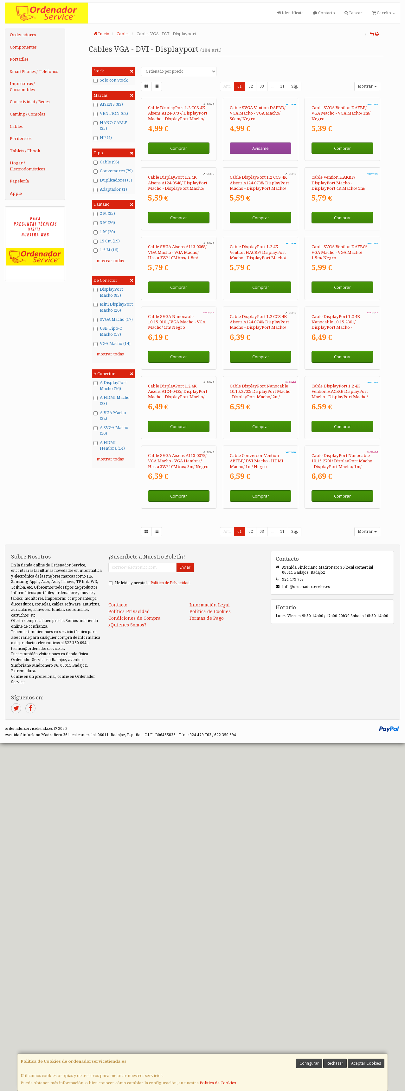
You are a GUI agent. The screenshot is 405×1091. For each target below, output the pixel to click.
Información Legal (210, 952)
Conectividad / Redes (29, 101)
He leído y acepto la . (152, 931)
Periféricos (20, 138)
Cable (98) (106, 162)
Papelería (19, 181)
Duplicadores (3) (112, 180)
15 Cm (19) (106, 241)
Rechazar (335, 1063)
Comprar (178, 206)
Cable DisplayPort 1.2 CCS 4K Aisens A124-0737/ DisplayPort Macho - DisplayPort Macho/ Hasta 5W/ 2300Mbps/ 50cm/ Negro (177, 176)
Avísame (260, 206)
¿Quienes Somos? (127, 972)
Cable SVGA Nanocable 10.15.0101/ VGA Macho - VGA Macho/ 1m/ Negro (176, 554)
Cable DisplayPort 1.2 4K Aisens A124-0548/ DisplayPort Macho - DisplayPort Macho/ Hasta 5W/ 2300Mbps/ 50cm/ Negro (177, 304)
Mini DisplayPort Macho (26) (113, 307)
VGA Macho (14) (112, 343)
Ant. (227, 86)
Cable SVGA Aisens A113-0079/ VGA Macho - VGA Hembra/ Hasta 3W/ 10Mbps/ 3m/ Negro (178, 809)
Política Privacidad (129, 959)
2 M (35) (104, 213)
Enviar (185, 915)
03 (262, 86)
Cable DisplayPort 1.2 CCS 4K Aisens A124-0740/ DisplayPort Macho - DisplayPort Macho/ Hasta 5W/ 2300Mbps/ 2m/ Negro (259, 559)
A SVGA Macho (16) (110, 430)
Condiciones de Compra (134, 966)
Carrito (383, 12)
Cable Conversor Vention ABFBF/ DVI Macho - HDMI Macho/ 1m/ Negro (256, 809)
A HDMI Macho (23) (111, 400)
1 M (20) (104, 232)
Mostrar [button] (367, 86)
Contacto (324, 12)
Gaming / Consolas (27, 114)
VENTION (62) (110, 113)
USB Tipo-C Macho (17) (107, 331)
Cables (16, 126)
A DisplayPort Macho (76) (110, 385)
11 (282, 86)
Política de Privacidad (170, 931)
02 (250, 86)
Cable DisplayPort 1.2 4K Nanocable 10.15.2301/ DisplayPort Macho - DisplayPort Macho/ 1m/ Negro (336, 559)
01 (239, 86)
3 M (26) (104, 222)
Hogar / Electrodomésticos (27, 166)
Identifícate (290, 12)
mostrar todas (110, 260)
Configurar (309, 1063)
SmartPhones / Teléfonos (34, 71)
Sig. (294, 86)
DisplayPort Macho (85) (108, 292)
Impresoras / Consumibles (22, 86)
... (272, 86)
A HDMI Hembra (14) (109, 445)
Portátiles (19, 59)
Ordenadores (23, 34)
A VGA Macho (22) (109, 415)
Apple (16, 193)
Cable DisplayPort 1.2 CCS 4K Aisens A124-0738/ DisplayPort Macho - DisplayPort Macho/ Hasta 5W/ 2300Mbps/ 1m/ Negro (259, 304)
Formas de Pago (207, 966)
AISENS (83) (108, 104)
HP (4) (102, 137)
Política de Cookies (218, 1083)
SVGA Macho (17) (113, 319)
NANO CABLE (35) (110, 125)
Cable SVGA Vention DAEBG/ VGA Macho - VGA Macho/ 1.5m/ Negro (339, 426)
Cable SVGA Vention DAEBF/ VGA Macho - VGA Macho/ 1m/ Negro (341, 171)
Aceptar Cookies (366, 1063)
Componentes (23, 47)
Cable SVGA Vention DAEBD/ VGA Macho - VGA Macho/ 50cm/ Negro (258, 171)
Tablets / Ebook (25, 151)
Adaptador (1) (110, 189)
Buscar (353, 12)
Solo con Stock (110, 80)
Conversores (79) (113, 171)
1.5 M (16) (106, 250)
